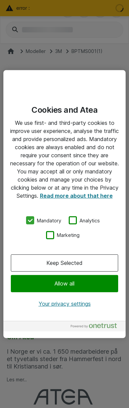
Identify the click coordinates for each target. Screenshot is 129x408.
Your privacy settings (65, 303)
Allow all (64, 283)
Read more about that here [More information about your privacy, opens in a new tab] (76, 195)
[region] (64, 204)
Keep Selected (64, 263)
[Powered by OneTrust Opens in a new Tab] (96, 327)
